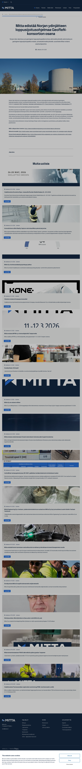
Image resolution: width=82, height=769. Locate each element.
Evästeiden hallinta (67, 744)
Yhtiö (70, 7)
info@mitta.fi (5, 745)
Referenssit (58, 7)
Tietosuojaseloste (66, 746)
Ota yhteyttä (66, 736)
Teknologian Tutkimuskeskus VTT (63, 104)
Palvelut (43, 7)
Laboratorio (25, 744)
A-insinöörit (16, 104)
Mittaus (24, 739)
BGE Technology (23, 104)
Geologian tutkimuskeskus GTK (36, 104)
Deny (69, 760)
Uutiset (65, 7)
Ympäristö (24, 746)
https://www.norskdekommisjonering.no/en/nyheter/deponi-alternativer (42, 128)
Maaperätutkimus (26, 742)
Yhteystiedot (76, 7)
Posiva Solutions (49, 104)
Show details (69, 764)
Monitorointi (25, 749)
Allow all (69, 755)
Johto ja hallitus (46, 744)
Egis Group (58, 111)
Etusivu (37, 7)
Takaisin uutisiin (42, 17)
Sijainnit (64, 739)
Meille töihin (50, 7)
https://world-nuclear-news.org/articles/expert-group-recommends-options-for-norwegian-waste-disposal (45, 131)
